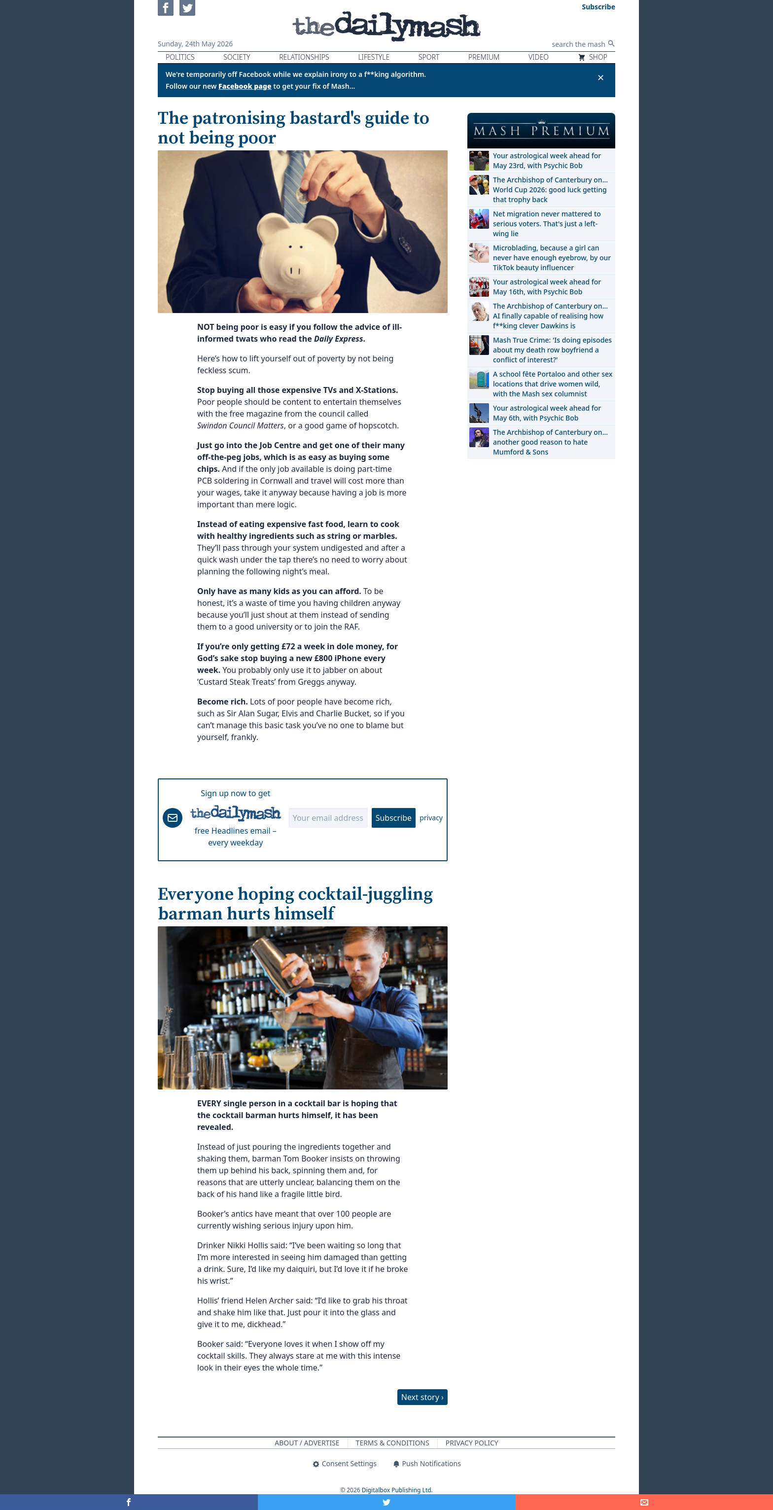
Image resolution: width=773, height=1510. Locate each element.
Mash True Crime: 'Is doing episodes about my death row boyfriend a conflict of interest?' (552, 349)
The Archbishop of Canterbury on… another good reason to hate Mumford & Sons (550, 442)
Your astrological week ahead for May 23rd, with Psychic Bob (547, 160)
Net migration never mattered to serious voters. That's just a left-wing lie (547, 223)
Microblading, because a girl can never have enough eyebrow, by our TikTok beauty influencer (552, 257)
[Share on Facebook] (129, 1502)
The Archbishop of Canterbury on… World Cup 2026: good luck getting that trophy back (550, 189)
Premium (483, 57)
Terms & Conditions (392, 1442)
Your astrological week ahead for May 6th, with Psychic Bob (547, 412)
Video (538, 57)
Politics (180, 57)
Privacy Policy (472, 1442)
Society (236, 57)
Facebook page (245, 86)
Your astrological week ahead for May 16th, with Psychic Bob (547, 286)
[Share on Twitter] (387, 1502)
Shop (592, 57)
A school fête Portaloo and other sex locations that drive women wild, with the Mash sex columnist (552, 383)
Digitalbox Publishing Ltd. (397, 1490)
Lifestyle (373, 57)
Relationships (304, 57)
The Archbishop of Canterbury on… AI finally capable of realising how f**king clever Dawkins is (550, 315)
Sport (429, 57)
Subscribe (394, 817)
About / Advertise (307, 1442)
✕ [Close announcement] (600, 77)
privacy (431, 817)
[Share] (644, 1502)
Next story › (422, 1397)
